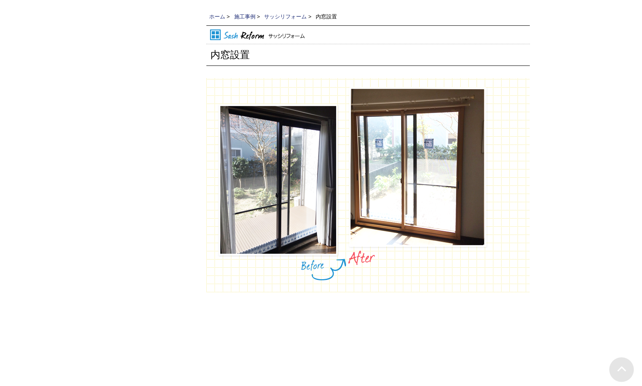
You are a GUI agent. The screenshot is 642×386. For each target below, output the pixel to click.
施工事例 (244, 17)
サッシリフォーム (285, 17)
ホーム (217, 17)
